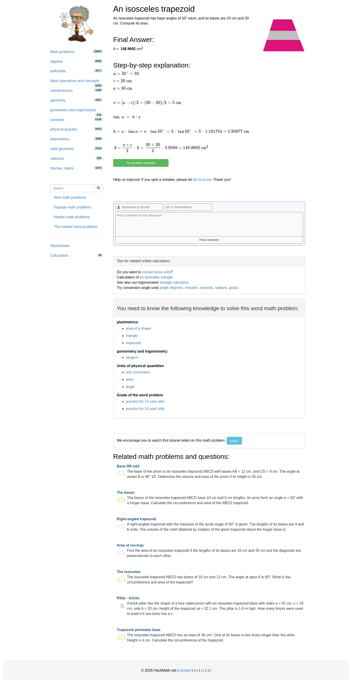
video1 (234, 441)
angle (130, 387)
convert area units (156, 272)
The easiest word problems (75, 227)
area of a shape (138, 328)
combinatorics (76, 90)
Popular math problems (72, 207)
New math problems (70, 197)
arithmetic (76, 71)
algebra (76, 61)
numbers (76, 119)
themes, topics (76, 168)
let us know (202, 179)
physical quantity (76, 129)
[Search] (98, 188)
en (196, 670)
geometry (76, 100)
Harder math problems (72, 217)
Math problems (76, 51)
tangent (132, 357)
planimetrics (76, 139)
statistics (76, 158)
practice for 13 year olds (145, 401)
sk (209, 670)
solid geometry (76, 148)
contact (185, 670)
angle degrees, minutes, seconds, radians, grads (199, 288)
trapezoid (133, 343)
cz (202, 670)
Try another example (140, 163)
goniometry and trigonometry (76, 111)
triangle (132, 336)
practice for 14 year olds (145, 409)
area (129, 379)
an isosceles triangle (156, 277)
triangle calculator (174, 282)
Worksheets (59, 246)
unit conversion (138, 372)
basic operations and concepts (76, 82)
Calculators (76, 255)
